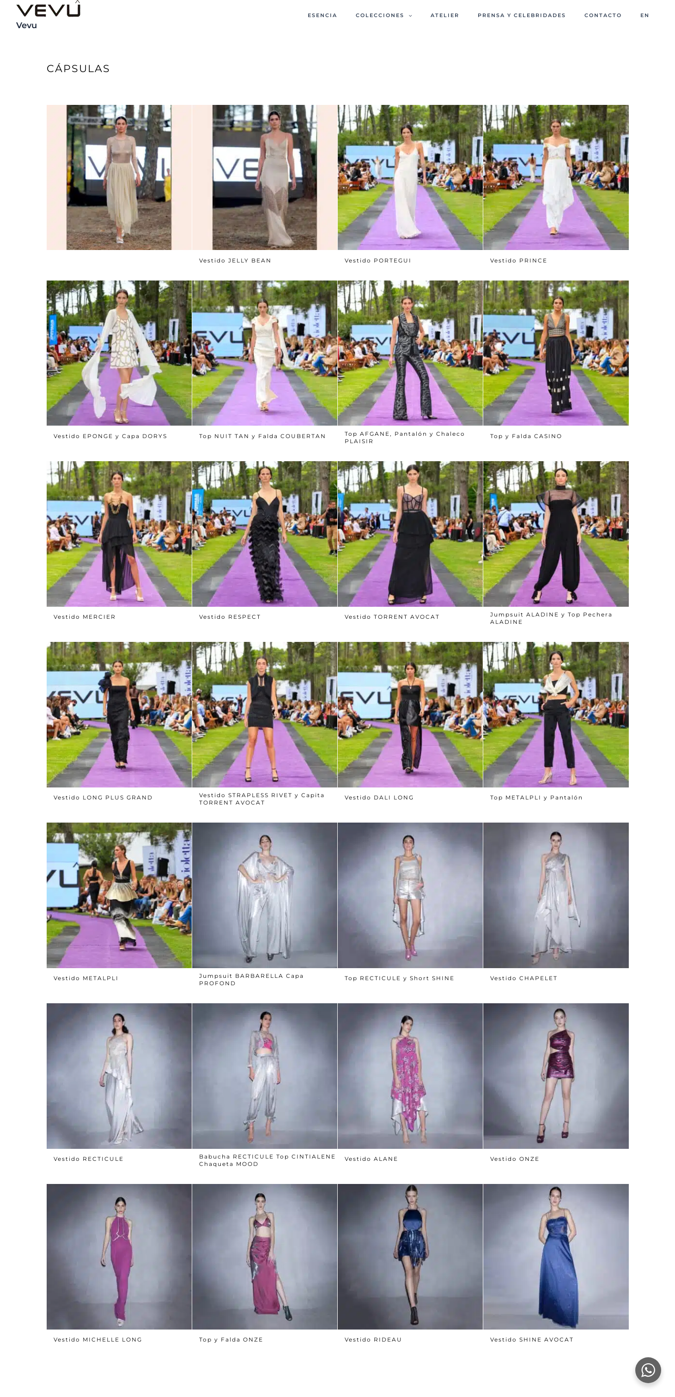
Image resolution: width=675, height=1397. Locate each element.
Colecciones (421, 15)
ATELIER (474, 15)
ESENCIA (368, 15)
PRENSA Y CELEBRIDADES (543, 15)
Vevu (26, 25)
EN (649, 15)
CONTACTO (615, 15)
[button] (446, 15)
